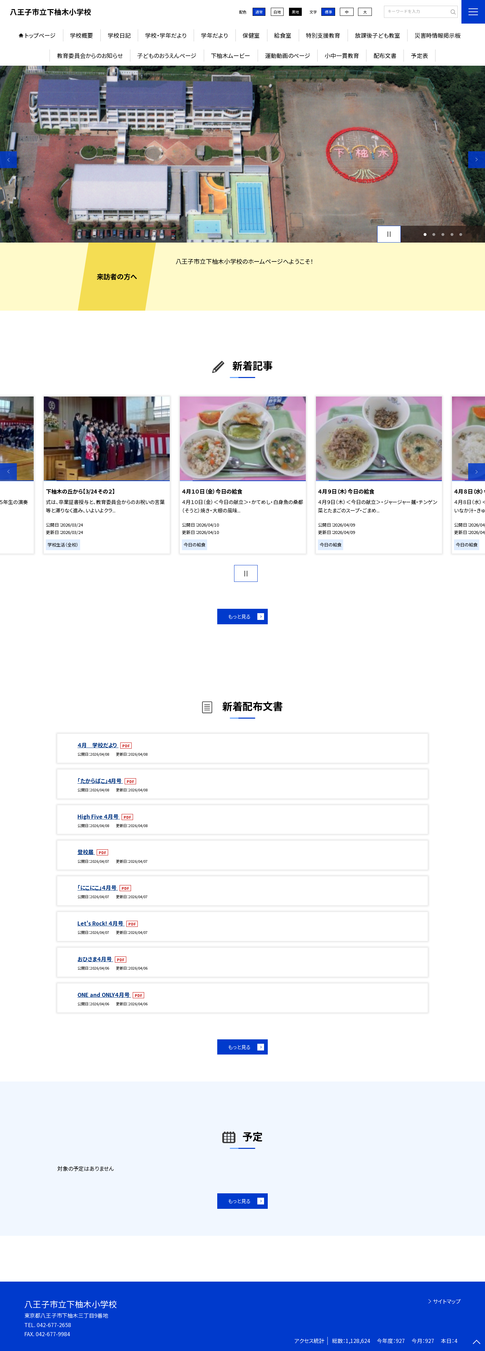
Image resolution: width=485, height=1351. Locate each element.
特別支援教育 (323, 35)
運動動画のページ (287, 55)
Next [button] (476, 159)
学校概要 (81, 35)
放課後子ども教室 (377, 35)
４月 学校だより (98, 745)
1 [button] (424, 234)
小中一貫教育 (342, 55)
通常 (259, 11)
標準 (328, 11)
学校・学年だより (166, 35)
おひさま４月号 (95, 959)
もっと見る (239, 616)
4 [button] (451, 234)
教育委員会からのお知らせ (90, 55)
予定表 (419, 55)
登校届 (86, 852)
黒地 (295, 11)
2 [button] (433, 234)
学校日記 (119, 35)
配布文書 (385, 55)
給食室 (282, 35)
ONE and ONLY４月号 (104, 995)
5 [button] (460, 234)
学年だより (214, 35)
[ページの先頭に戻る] (476, 1342)
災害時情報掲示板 (437, 35)
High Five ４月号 (98, 816)
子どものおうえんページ (166, 55)
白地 (277, 11)
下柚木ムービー (230, 55)
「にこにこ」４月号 (97, 887)
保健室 (251, 35)
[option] (242, 154)
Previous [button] (8, 159)
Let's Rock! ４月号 (101, 923)
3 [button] (443, 234)
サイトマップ (447, 1301)
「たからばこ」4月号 (100, 781)
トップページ (40, 35)
